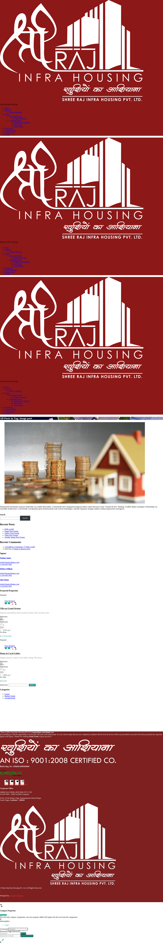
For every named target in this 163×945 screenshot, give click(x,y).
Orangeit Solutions (16, 896)
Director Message (15, 112)
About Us (8, 110)
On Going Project (15, 116)
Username (3, 929)
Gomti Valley (18, 127)
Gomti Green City (20, 118)
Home (7, 108)
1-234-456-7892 (6, 575)
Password (3, 931)
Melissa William (6, 569)
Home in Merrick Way (22, 549)
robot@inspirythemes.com (9, 562)
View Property (10, 601)
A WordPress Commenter (14, 547)
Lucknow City (10, 133)
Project (7, 114)
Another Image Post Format (15, 537)
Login (23, 933)
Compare (3, 915)
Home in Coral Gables (10, 653)
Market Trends (10, 696)
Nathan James (5, 558)
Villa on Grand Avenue (10, 608)
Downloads (9, 129)
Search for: (4, 685)
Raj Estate (17, 124)
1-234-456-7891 (6, 586)
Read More (4, 513)
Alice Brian (4, 580)
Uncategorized (10, 698)
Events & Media (10, 131)
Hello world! (9, 529)
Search (2, 515)
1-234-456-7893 (6, 564)
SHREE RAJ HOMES (22, 122)
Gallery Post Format (12, 533)
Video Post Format (11, 535)
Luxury (7, 694)
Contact (7, 135)
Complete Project (15, 120)
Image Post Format (11, 531)
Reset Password (26, 936)
